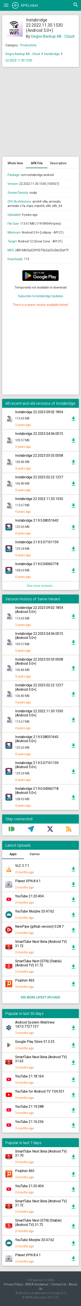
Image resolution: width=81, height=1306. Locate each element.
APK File (37, 163)
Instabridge (52, 54)
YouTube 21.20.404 (29, 896)
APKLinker (25, 5)
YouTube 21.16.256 (29, 1122)
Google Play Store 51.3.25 (34, 1042)
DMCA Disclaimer (37, 1284)
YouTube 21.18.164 (29, 1076)
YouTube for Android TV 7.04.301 (39, 1091)
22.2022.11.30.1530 (18, 60)
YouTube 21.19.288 (29, 1106)
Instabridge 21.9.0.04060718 (37, 564)
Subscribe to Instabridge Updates (40, 296)
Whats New (15, 163)
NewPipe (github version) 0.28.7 (39, 926)
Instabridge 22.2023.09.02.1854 (39, 412)
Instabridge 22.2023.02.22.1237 (39, 477)
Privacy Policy (13, 1284)
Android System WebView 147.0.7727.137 (35, 1024)
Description (58, 163)
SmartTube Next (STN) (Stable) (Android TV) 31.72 (38, 963)
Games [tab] (35, 854)
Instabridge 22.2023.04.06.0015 (39, 434)
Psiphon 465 (24, 980)
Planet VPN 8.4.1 (28, 881)
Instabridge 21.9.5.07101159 (37, 542)
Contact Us (58, 1284)
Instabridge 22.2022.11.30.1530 (39, 499)
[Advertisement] (40, 114)
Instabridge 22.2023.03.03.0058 (39, 455)
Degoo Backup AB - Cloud (52, 36)
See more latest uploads (40, 997)
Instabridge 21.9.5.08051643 (37, 520)
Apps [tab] (13, 854)
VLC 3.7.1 (22, 866)
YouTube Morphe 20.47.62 (34, 911)
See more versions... (40, 585)
